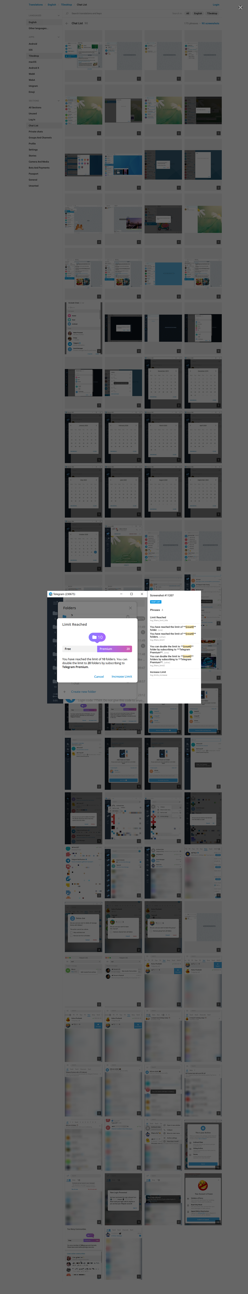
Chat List (155, 602)
